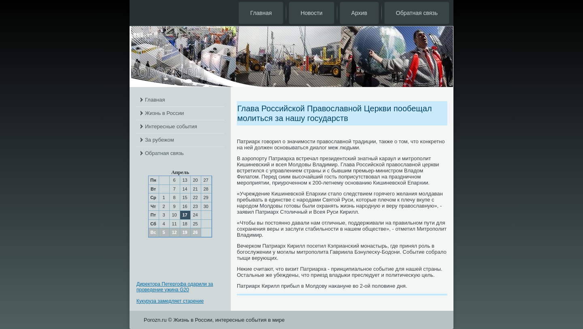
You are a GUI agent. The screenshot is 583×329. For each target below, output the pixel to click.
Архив (359, 13)
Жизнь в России (164, 113)
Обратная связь (417, 13)
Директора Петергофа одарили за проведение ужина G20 (174, 287)
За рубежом (159, 140)
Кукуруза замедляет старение (170, 301)
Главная (261, 13)
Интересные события (171, 126)
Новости (311, 13)
